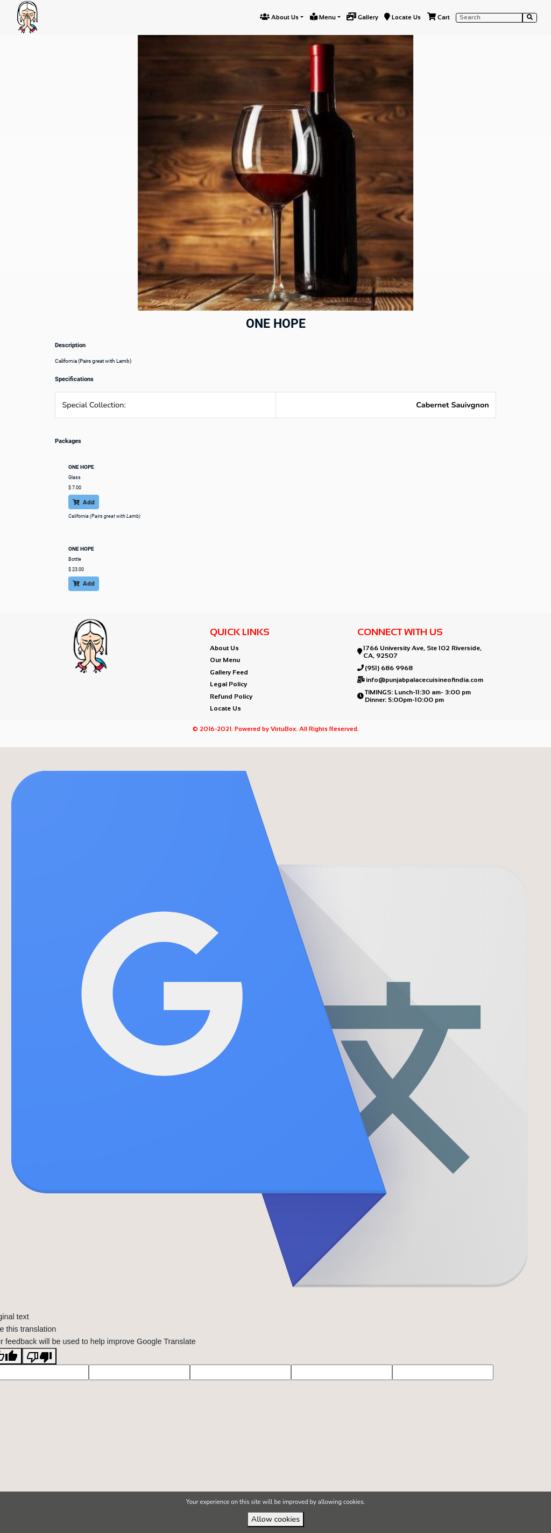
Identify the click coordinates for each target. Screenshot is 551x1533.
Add (84, 502)
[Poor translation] (39, 1373)
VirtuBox (293, 756)
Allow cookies (275, 1519)
